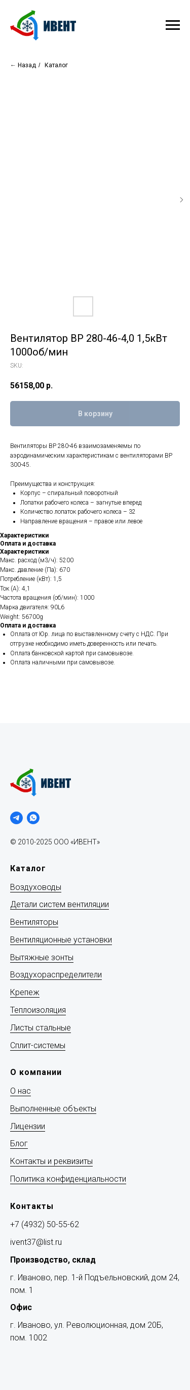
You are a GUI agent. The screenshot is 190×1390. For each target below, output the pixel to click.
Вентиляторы (34, 922)
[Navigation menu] (173, 25)
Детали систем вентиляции (59, 904)
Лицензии (27, 1126)
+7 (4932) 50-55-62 (44, 1224)
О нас (20, 1091)
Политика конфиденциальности (68, 1179)
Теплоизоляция (38, 1010)
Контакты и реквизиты (51, 1161)
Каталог (56, 65)
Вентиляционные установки (61, 940)
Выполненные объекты (53, 1108)
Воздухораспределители (56, 974)
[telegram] (16, 818)
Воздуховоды (35, 887)
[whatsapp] (33, 818)
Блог (19, 1143)
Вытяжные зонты (41, 957)
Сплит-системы (37, 1045)
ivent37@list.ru (36, 1242)
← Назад (23, 65)
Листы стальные (40, 1028)
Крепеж (25, 992)
